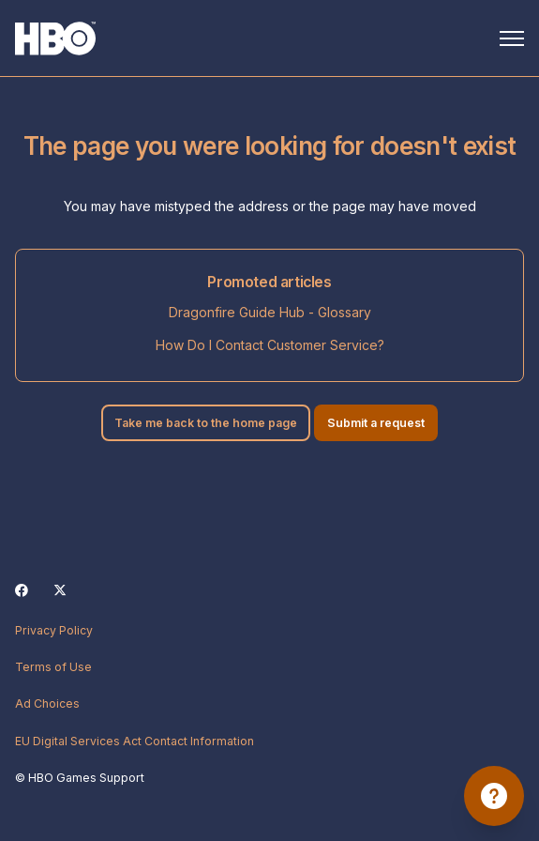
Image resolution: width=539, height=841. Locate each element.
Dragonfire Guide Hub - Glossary (270, 312)
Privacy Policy (54, 630)
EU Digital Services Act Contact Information (134, 741)
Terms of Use (53, 667)
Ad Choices (47, 703)
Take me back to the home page (205, 423)
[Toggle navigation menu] (512, 38)
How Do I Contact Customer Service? (270, 345)
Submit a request (376, 423)
